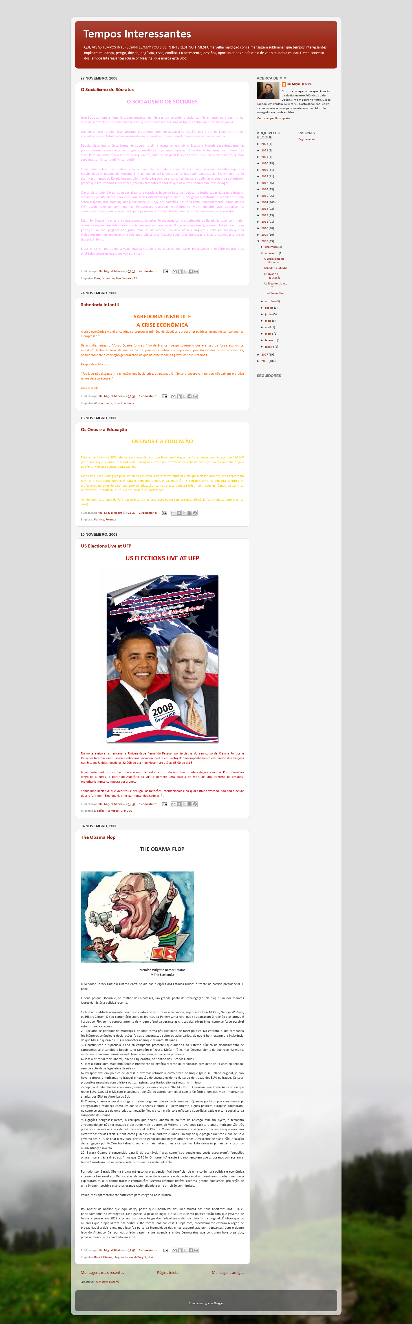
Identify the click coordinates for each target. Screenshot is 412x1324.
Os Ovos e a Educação (104, 429)
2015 (265, 196)
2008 (265, 241)
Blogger (218, 1303)
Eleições (99, 811)
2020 (265, 163)
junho (269, 314)
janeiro (270, 346)
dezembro (271, 247)
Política (99, 519)
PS (135, 278)
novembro (272, 253)
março (269, 334)
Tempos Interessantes (137, 34)
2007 (265, 354)
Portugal (110, 519)
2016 (265, 189)
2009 (265, 235)
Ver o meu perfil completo (273, 118)
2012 (265, 215)
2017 (265, 183)
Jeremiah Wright (135, 1257)
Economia (108, 278)
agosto (269, 308)
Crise (97, 278)
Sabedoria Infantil (100, 305)
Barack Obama (103, 1257)
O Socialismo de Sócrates (107, 89)
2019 (265, 170)
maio (268, 321)
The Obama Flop (98, 837)
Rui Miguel (112, 811)
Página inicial (168, 1273)
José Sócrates (124, 278)
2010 (265, 228)
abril (268, 327)
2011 (265, 222)
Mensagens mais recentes (102, 1273)
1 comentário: (148, 396)
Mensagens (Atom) (107, 1282)
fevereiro (271, 340)
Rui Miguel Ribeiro (299, 84)
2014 (265, 202)
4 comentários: (149, 271)
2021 (265, 157)
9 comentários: (149, 1250)
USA (129, 811)
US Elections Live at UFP (106, 546)
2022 (265, 150)
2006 (265, 361)
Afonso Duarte (103, 403)
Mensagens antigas (228, 1273)
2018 (265, 176)
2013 (265, 209)
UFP (123, 811)
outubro (270, 301)
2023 (265, 144)
